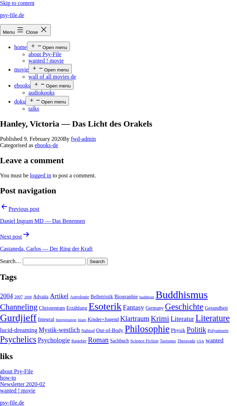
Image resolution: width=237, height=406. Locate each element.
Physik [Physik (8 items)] (178, 330)
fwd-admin (83, 139)
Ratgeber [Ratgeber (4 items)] (79, 340)
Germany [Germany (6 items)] (155, 308)
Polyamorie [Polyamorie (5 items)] (218, 330)
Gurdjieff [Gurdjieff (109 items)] (18, 317)
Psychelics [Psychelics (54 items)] (18, 339)
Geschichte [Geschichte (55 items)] (184, 306)
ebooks (22, 85)
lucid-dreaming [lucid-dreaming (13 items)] (18, 330)
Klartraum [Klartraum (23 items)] (134, 318)
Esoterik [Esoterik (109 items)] (105, 306)
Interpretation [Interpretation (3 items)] (66, 320)
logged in (40, 175)
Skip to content (17, 3)
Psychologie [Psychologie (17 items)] (54, 340)
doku (20, 101)
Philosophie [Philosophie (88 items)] (147, 329)
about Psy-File (44, 54)
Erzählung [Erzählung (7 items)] (76, 308)
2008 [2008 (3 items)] (28, 297)
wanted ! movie (46, 61)
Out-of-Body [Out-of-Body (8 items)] (109, 330)
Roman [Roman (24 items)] (98, 340)
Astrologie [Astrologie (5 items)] (79, 296)
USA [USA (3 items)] (200, 341)
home (20, 47)
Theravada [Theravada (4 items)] (186, 340)
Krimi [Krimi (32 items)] (160, 318)
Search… (10, 261)
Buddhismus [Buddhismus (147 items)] (182, 294)
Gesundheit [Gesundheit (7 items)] (216, 308)
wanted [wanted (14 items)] (214, 340)
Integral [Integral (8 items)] (46, 319)
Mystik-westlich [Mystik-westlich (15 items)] (59, 329)
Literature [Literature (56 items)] (212, 318)
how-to (8, 378)
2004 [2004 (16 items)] (6, 296)
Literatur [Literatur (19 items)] (182, 318)
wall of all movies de (52, 77)
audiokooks (41, 93)
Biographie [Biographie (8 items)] (126, 296)
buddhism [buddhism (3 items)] (146, 297)
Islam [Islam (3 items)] (82, 320)
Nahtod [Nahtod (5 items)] (88, 330)
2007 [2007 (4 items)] (18, 296)
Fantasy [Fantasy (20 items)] (133, 307)
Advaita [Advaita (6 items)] (40, 296)
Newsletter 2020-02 (22, 384)
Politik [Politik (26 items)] (196, 329)
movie (21, 69)
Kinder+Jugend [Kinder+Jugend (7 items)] (103, 319)
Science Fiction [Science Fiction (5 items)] (144, 340)
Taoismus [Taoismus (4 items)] (168, 340)
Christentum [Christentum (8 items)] (52, 308)
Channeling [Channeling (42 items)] (19, 307)
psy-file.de (12, 15)
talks (33, 109)
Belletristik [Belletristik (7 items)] (102, 296)
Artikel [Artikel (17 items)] (59, 296)
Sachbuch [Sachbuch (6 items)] (119, 340)
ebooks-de (46, 145)
